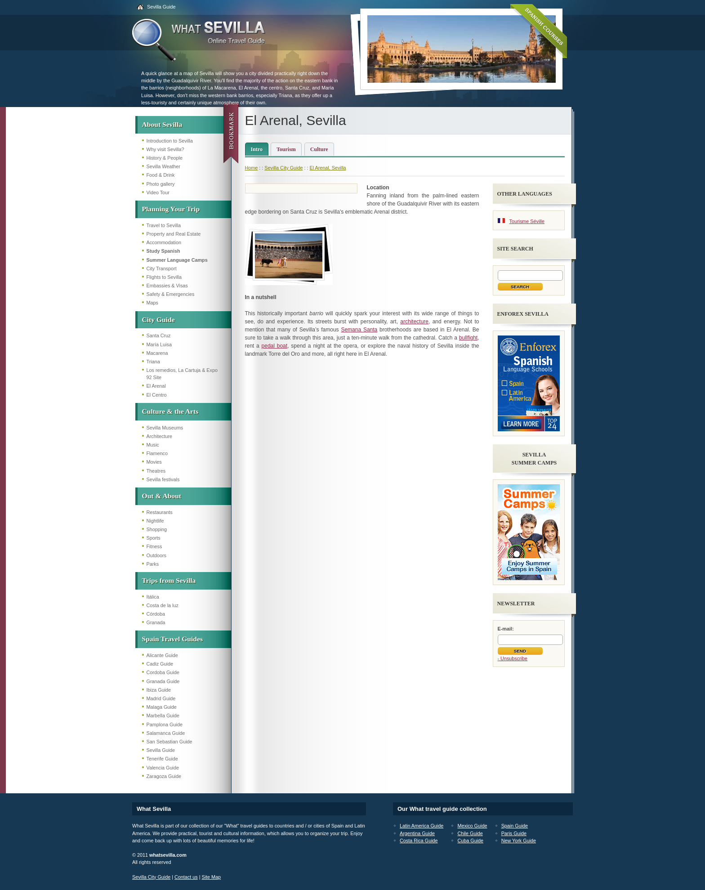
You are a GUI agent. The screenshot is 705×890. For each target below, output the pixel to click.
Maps (152, 302)
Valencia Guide (163, 767)
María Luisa (159, 344)
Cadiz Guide (160, 663)
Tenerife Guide (162, 758)
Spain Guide (514, 825)
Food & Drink (161, 175)
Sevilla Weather (163, 166)
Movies (154, 462)
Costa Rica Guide (419, 840)
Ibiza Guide (159, 690)
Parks (153, 564)
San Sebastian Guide (169, 741)
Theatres (156, 471)
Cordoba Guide (163, 672)
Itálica (153, 596)
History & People (165, 158)
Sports (154, 538)
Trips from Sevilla (169, 580)
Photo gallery (161, 184)
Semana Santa (359, 329)
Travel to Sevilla (164, 225)
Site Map (211, 877)
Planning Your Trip (171, 209)
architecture (414, 321)
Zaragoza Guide (164, 776)
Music (153, 444)
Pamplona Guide (165, 724)
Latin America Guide (421, 825)
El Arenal (156, 386)
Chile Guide (469, 833)
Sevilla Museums (165, 427)
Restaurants (160, 512)
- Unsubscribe (513, 658)
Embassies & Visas (167, 285)
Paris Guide (514, 833)
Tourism (286, 149)
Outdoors (156, 555)
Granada (156, 622)
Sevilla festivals (163, 479)
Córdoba (156, 614)
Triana (153, 361)
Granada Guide (163, 681)
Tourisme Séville (527, 221)
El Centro (157, 395)
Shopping (157, 529)
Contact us (186, 877)
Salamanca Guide (166, 733)
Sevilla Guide (161, 6)
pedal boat (275, 346)
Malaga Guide (162, 707)
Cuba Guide (470, 840)
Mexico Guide (472, 825)
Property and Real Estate (174, 234)
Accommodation (164, 242)
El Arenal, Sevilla (328, 167)
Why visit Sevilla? (165, 149)
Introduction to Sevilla (170, 140)
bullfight (468, 338)
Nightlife (155, 520)
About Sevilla (162, 124)
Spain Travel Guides (172, 639)
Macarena (157, 353)
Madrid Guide (161, 698)
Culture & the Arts (170, 411)
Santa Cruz (159, 335)
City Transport (162, 268)
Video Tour (158, 192)
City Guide (158, 319)
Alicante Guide (162, 655)
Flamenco (157, 453)
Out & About (162, 496)
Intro (257, 149)
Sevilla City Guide (283, 167)
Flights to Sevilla (164, 277)
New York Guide (518, 840)
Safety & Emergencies (171, 294)
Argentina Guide (417, 833)
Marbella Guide (163, 715)
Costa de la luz (162, 605)
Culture (319, 149)
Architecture (160, 436)
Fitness (154, 546)
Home (251, 167)
